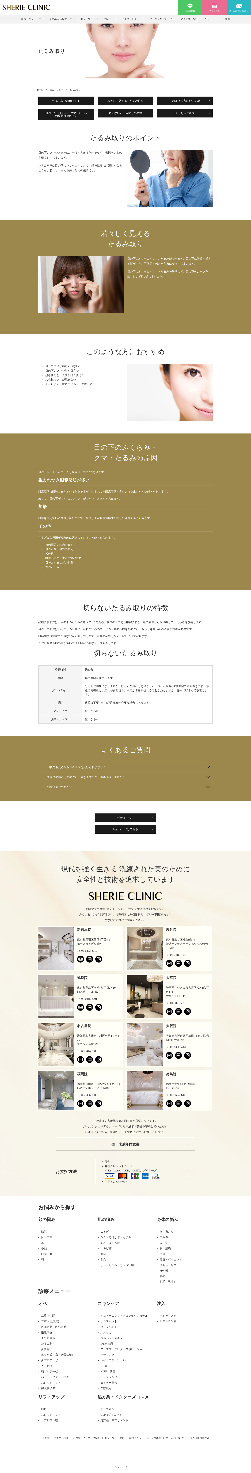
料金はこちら (125, 817)
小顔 (44, 1248)
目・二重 (46, 1237)
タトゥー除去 (168, 1265)
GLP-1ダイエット (111, 1414)
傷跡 (162, 1254)
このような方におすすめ (184, 100)
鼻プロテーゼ (49, 1360)
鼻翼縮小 (46, 1349)
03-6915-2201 (89, 998)
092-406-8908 (89, 1095)
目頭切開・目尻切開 (53, 1326)
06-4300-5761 (178, 1046)
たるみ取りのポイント (66, 100)
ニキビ (104, 1231)
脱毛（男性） (168, 1281)
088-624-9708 (178, 1095)
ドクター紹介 (129, 19)
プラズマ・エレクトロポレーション (122, 1349)
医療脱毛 (106, 1388)
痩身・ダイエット (171, 1259)
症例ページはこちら (125, 829)
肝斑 (103, 1254)
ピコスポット (108, 1321)
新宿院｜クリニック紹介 (86, 1438)
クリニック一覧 (158, 19)
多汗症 (164, 1242)
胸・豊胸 (165, 1248)
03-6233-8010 (89, 950)
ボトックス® (168, 1315)
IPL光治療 (106, 1343)
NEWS (181, 1438)
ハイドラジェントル (113, 1360)
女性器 (164, 1270)
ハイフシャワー (110, 1377)
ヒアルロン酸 (168, 1321)
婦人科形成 (48, 1388)
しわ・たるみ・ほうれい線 (117, 1265)
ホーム (40, 90)
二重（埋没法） (51, 1321)
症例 (106, 19)
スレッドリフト (51, 1382)
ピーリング (107, 1354)
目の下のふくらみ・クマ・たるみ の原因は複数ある (66, 114)
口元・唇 (46, 1254)
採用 (227, 19)
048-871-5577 (178, 1003)
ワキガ (164, 1237)
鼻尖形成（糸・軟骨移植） (58, 1354)
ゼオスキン (107, 1409)
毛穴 (103, 1259)
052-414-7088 (89, 1051)
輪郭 (44, 1231)
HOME (45, 1438)
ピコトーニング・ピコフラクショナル (124, 1315)
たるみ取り (48, 1343)
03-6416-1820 (178, 954)
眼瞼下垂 (46, 1332)
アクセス (185, 19)
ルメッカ (106, 1332)
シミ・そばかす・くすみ (115, 1237)
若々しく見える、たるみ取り (125, 100)
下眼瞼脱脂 (48, 1338)
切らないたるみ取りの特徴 (125, 113)
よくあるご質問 (185, 113)
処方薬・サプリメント (114, 1420)
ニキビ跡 (106, 1248)
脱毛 (162, 1276)
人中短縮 (46, 1365)
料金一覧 (86, 19)
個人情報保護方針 (199, 1438)
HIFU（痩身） (109, 1371)
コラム (208, 19)
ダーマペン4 (108, 1326)
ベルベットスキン (111, 1338)
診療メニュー (28, 19)
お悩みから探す (58, 19)
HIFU (103, 1365)
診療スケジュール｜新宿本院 (145, 1438)
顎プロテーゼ (49, 1371)
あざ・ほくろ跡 (110, 1242)
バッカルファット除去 (55, 1377)
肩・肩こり (167, 1231)
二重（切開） (49, 1315)
